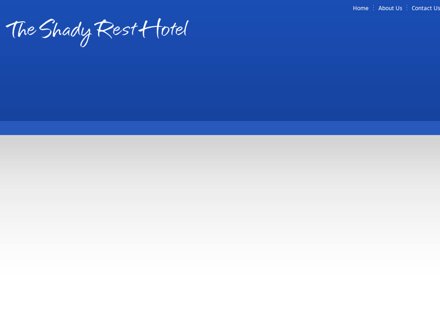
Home (361, 8)
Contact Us (426, 8)
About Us (390, 8)
